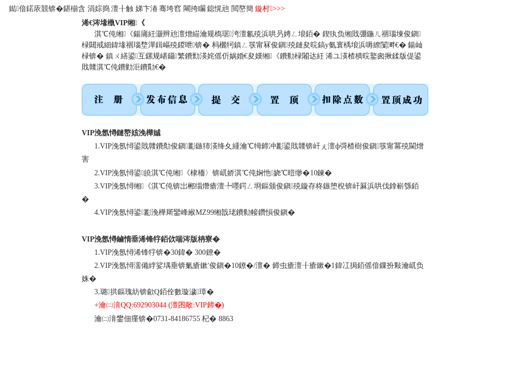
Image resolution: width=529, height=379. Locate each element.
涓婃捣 (98, 9)
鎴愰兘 (218, 9)
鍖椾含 (74, 9)
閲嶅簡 (242, 9)
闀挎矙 (194, 9)
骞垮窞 (170, 9)
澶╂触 (122, 9)
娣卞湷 (146, 9)
